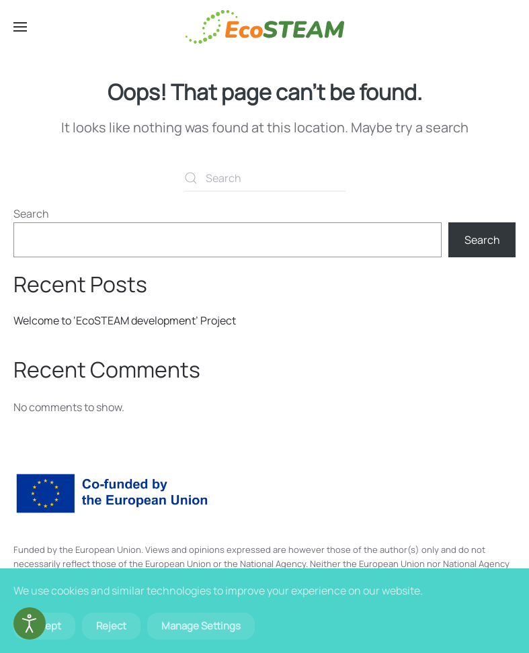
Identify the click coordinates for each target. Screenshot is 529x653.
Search (31, 213)
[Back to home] (265, 27)
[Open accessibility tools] (29, 623)
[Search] (264, 178)
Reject (111, 626)
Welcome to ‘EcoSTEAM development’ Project (124, 320)
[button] (20, 27)
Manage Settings (201, 626)
